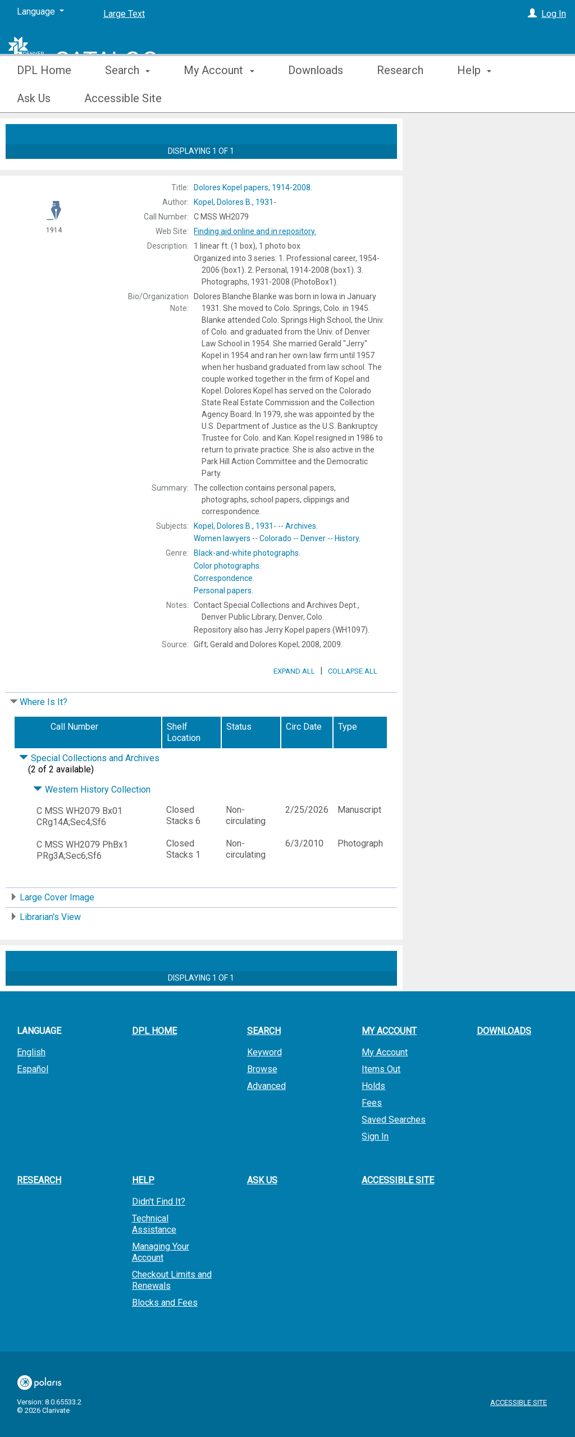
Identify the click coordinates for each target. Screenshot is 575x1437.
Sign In (375, 1168)
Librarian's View (50, 948)
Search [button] (127, 98)
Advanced (266, 1117)
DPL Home (44, 98)
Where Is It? (43, 733)
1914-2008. (253, 187)
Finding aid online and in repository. (255, 231)
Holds (373, 1117)
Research (400, 98)
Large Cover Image (57, 928)
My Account (385, 1083)
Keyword (264, 1083)
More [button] (479, 98)
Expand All (294, 702)
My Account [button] (219, 98)
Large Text (124, 13)
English (31, 1083)
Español (32, 1100)
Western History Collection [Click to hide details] (91, 821)
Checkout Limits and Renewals (172, 1311)
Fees (372, 1134)
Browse (262, 1100)
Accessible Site (398, 1211)
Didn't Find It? (158, 1233)
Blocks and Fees (165, 1334)
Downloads (315, 98)
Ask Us (262, 1211)
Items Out (381, 1100)
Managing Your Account (160, 1283)
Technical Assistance (154, 1255)
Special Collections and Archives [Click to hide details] (89, 789)
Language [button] (39, 1062)
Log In (553, 13)
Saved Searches (394, 1151)
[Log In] (532, 13)
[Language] (40, 11)
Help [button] (143, 1211)
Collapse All (352, 702)
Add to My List (486, 159)
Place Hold (446, 136)
